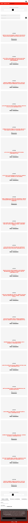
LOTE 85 (14, 127)
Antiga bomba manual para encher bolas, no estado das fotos (14, 389)
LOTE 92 (14, 292)
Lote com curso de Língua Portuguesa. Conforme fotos (14, 153)
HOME (2, 3)
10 (21, 9)
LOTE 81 (14, 33)
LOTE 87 (14, 173)
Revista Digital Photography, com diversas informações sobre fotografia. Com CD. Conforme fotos (14, 271)
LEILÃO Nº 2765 (6, 3)
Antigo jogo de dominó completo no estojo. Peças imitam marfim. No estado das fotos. (14, 36)
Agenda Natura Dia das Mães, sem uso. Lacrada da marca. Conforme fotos (14, 435)
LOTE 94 (14, 340)
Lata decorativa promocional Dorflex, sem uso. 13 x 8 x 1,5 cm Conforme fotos (14, 106)
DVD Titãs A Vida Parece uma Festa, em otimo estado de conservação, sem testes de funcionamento (14, 59)
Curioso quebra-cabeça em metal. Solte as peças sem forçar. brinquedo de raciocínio (14, 482)
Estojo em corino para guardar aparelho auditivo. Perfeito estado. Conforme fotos (14, 319)
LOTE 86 (14, 150)
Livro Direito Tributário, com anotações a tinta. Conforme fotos (14, 412)
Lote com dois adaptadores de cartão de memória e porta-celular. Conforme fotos (14, 248)
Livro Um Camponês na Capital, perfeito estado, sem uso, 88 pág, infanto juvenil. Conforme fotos (14, 295)
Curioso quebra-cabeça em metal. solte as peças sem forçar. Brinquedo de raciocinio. (14, 83)
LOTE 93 (14, 316)
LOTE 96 (14, 386)
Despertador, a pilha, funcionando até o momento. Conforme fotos (14, 343)
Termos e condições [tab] (15, 499)
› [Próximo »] (23, 9)
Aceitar (14, 518)
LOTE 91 (14, 268)
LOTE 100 (14, 479)
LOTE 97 (14, 409)
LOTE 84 (14, 103)
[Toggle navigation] (26, 2)
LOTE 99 (14, 456)
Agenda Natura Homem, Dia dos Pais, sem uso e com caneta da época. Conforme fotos (14, 130)
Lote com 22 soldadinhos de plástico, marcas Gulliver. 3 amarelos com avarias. (14, 176)
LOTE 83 (14, 80)
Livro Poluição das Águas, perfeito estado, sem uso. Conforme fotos (14, 366)
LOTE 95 (14, 363)
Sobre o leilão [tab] (5, 499)
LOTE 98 (14, 433)
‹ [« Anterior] (4, 9)
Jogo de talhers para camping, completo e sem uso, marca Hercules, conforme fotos (14, 459)
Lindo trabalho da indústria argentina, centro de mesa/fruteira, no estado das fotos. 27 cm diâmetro (14, 199)
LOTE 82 (14, 56)
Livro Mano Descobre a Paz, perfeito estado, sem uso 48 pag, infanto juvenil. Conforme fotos (14, 224)
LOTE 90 (14, 245)
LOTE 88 (14, 196)
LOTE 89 (14, 221)
